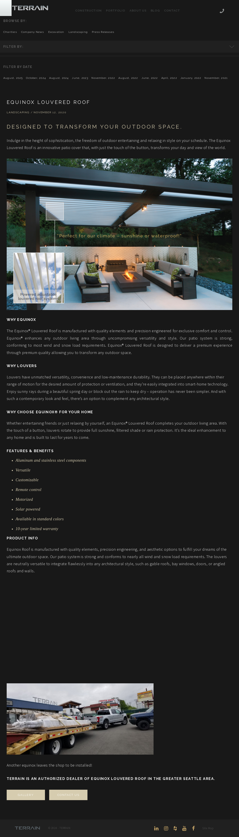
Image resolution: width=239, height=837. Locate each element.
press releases (103, 32)
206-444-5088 (222, 11)
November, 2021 (216, 78)
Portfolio (115, 10)
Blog (155, 10)
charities (10, 32)
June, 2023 (80, 78)
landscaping (78, 32)
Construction (88, 10)
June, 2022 (150, 78)
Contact (172, 10)
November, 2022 (103, 78)
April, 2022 (169, 78)
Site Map (207, 828)
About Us (138, 10)
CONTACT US (68, 795)
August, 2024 (59, 78)
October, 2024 (36, 78)
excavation (56, 32)
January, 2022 (190, 78)
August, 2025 (13, 78)
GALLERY (26, 795)
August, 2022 (128, 78)
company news (32, 32)
